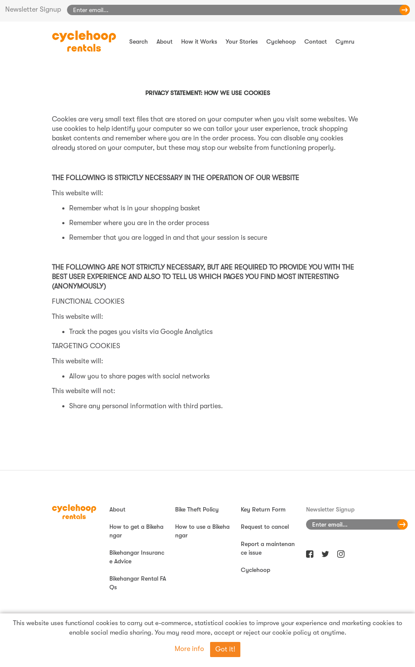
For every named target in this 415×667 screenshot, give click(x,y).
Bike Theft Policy (197, 509)
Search (138, 41)
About (164, 41)
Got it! (225, 649)
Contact (315, 41)
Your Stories (242, 41)
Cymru (344, 41)
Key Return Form (263, 509)
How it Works (199, 41)
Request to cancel (265, 526)
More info (189, 649)
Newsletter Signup (33, 9)
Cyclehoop (281, 41)
